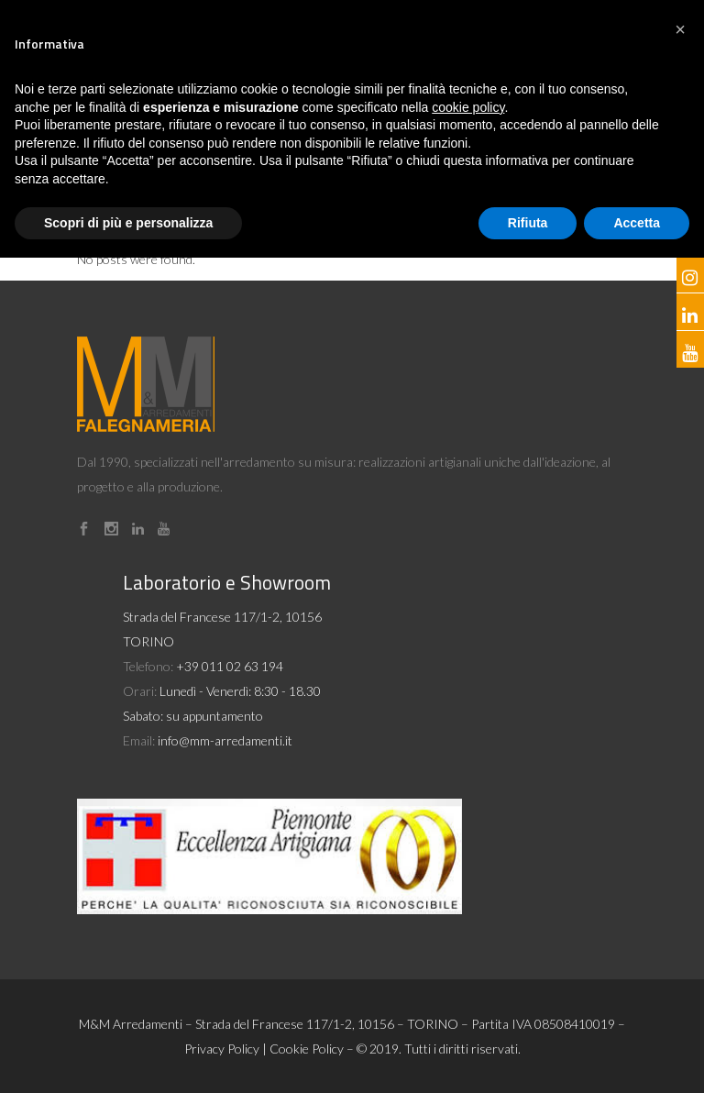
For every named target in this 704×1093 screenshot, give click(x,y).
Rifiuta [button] (528, 222)
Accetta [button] (636, 222)
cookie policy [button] (468, 107)
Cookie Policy (307, 1048)
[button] (680, 29)
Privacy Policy (221, 1048)
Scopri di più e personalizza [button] (128, 222)
